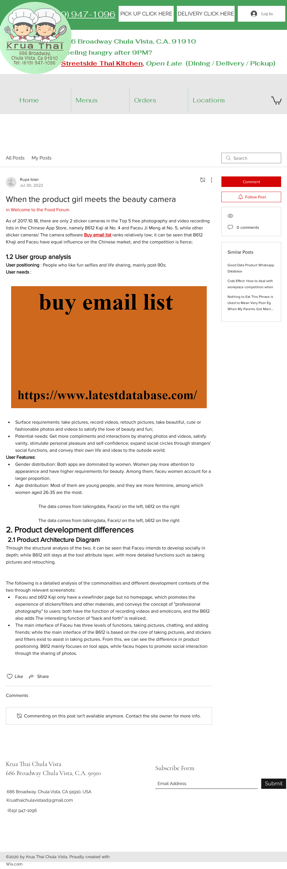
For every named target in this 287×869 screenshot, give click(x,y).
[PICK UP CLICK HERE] (146, 14)
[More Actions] (208, 179)
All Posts (15, 158)
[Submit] (273, 784)
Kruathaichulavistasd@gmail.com (39, 800)
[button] (222, 100)
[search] (251, 158)
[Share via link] (38, 676)
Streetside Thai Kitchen (102, 63)
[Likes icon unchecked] (9, 676)
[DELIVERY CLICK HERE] (206, 14)
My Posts (42, 158)
